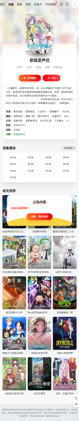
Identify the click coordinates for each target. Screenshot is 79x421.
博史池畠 (18, 111)
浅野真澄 (18, 116)
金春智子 (56, 116)
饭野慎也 (30, 111)
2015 (19, 67)
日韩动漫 (57, 67)
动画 (47, 67)
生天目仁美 (46, 120)
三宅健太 (59, 120)
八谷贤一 (42, 111)
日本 (29, 67)
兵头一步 (68, 116)
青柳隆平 (54, 111)
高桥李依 (18, 120)
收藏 (52, 78)
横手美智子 (43, 116)
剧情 (39, 67)
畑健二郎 (30, 116)
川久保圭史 (67, 111)
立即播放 (29, 78)
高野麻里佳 (31, 120)
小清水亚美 (72, 120)
